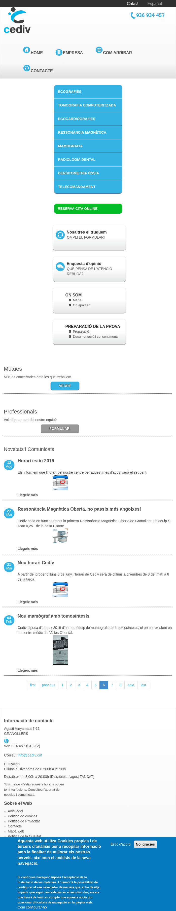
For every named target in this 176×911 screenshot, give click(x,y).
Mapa (77, 300)
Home (37, 53)
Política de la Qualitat (24, 836)
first (33, 685)
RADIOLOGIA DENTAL (77, 160)
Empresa (73, 53)
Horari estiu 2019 (36, 460)
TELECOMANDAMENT (77, 187)
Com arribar (117, 53)
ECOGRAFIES (70, 92)
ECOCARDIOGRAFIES (76, 119)
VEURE (65, 386)
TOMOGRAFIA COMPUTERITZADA (87, 105)
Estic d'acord (121, 851)
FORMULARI (60, 429)
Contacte (42, 71)
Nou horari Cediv (36, 562)
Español (154, 4)
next (131, 685)
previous (48, 685)
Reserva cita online (78, 209)
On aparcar (81, 305)
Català (132, 4)
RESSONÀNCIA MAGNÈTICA (82, 132)
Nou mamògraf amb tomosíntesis (53, 616)
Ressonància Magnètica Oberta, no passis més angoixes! (79, 509)
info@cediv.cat (30, 755)
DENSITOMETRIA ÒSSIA (78, 173)
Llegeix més (28, 495)
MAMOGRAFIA (70, 146)
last (143, 685)
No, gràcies (145, 851)
